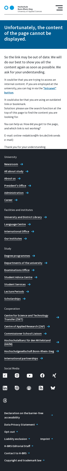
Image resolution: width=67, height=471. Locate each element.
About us (10, 178)
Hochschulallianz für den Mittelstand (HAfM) (27, 342)
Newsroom (11, 164)
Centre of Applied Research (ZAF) (24, 326)
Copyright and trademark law (22, 460)
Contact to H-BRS (15, 453)
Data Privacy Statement (19, 424)
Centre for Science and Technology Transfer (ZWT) (26, 317)
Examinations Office (16, 270)
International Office (16, 231)
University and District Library (23, 217)
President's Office (15, 185)
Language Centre (15, 224)
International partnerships (21, 358)
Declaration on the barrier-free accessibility (23, 415)
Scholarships (12, 298)
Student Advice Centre (18, 277)
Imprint (45, 439)
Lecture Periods (14, 291)
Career (8, 200)
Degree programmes (17, 255)
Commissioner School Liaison (23, 333)
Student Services (15, 284)
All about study (13, 171)
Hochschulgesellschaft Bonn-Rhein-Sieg (29, 351)
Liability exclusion (15, 439)
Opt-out (9, 431)
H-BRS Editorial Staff (17, 446)
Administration (14, 192)
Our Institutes (13, 238)
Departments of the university (23, 263)
